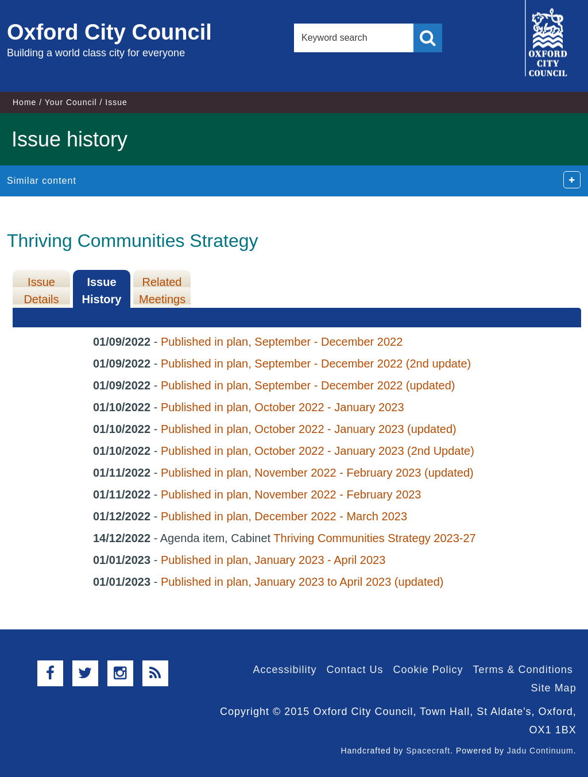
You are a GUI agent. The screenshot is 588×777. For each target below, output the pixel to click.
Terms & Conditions (523, 669)
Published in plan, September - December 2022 (282, 341)
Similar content (41, 180)
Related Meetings (162, 291)
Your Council (71, 102)
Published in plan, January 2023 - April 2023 (273, 560)
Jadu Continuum (540, 750)
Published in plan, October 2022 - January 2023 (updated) (309, 429)
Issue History (102, 291)
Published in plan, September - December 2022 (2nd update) (316, 363)
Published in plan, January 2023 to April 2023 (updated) (302, 581)
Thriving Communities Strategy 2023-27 (374, 538)
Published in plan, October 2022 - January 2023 (282, 407)
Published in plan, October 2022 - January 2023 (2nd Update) (317, 450)
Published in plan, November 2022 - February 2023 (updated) (317, 472)
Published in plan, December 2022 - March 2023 (284, 516)
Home (24, 102)
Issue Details (41, 291)
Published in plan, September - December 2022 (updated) (308, 385)
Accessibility (284, 669)
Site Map (554, 688)
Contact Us (354, 669)
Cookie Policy (428, 669)
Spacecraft (428, 750)
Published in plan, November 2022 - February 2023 (291, 494)
